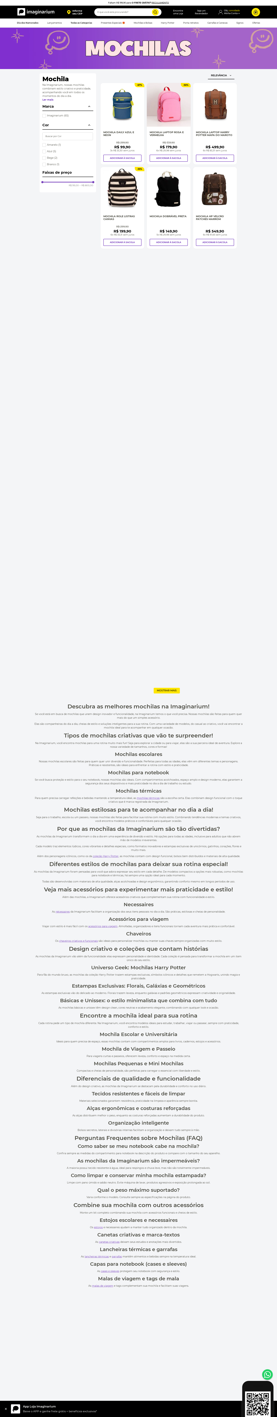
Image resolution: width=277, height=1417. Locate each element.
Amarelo (54, 144)
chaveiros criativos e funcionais (78, 940)
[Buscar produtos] (155, 12)
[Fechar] (6, 1409)
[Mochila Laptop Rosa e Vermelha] (169, 124)
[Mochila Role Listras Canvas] (122, 208)
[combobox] (127, 12)
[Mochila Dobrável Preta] (169, 208)
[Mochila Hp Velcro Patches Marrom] (215, 208)
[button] (74, 12)
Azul (51, 151)
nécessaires (63, 911)
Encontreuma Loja (178, 12)
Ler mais (47, 99)
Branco (53, 164)
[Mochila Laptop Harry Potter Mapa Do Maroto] (215, 124)
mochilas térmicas (148, 798)
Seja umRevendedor (201, 12)
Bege (52, 157)
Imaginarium (58, 115)
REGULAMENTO (160, 2)
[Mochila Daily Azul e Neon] (122, 124)
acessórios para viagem (102, 926)
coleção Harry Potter (106, 856)
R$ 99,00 (74, 185)
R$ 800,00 (86, 185)
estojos (98, 1227)
